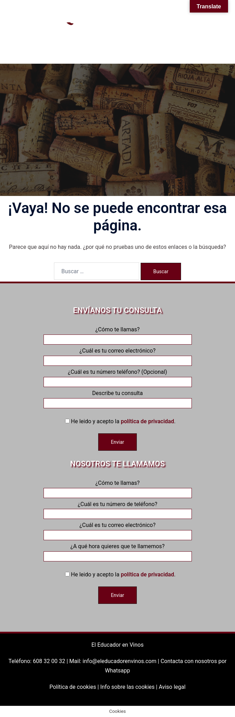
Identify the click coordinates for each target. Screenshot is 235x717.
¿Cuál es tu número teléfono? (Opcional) (118, 377)
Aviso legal (172, 687)
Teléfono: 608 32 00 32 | (38, 661)
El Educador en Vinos (118, 644)
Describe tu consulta (118, 398)
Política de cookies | (74, 687)
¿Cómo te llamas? (118, 334)
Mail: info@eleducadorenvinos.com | (114, 661)
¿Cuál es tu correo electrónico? (118, 355)
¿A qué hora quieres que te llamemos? (118, 551)
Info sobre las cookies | (129, 687)
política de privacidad (147, 421)
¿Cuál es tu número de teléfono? (118, 509)
